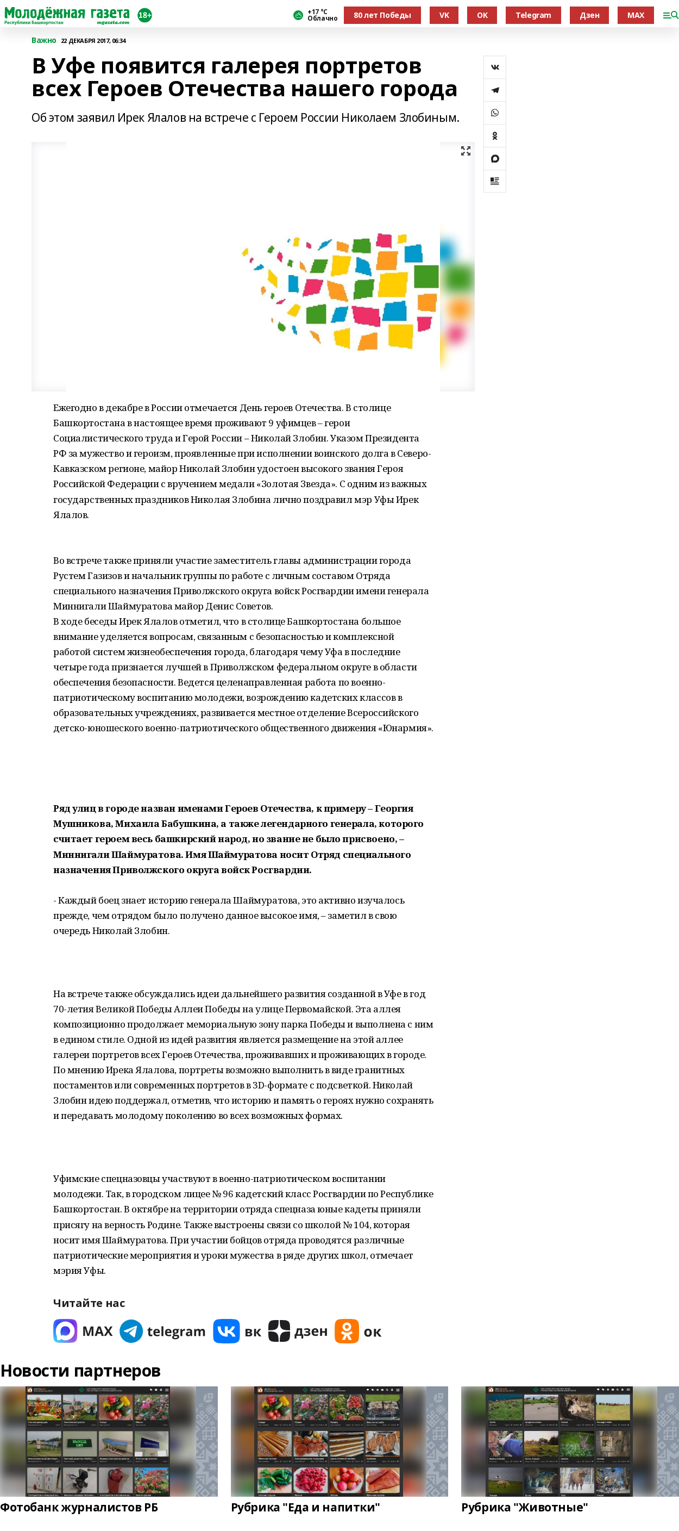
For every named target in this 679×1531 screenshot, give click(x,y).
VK (444, 15)
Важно (44, 40)
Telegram (533, 15)
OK (482, 15)
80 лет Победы (382, 15)
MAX (635, 15)
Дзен (589, 15)
